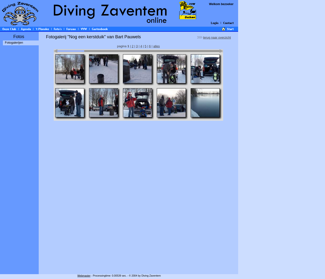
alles (156, 46)
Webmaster (84, 275)
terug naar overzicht (217, 37)
